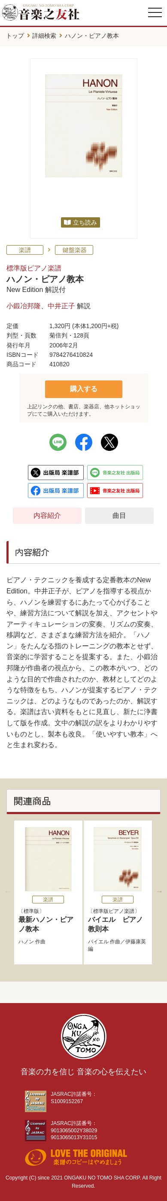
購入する (83, 388)
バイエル (98, 942)
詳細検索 (44, 35)
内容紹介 (47, 515)
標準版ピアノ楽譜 (33, 268)
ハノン (26, 942)
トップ (15, 35)
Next (159, 891)
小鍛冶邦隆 (23, 306)
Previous (7, 891)
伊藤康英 (135, 942)
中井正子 (61, 306)
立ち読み (85, 222)
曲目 (119, 515)
